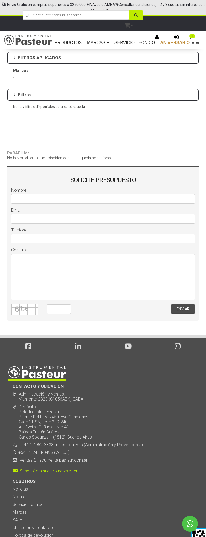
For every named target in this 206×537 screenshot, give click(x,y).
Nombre (19, 150)
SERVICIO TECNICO (134, 42)
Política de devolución (33, 495)
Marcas (20, 472)
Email (16, 170)
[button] (128, 24)
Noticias (20, 449)
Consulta (19, 209)
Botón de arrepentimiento (36, 502)
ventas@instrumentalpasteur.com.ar (53, 420)
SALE (17, 479)
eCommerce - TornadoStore (81, 524)
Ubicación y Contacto (33, 487)
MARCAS (98, 42)
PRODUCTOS (68, 42)
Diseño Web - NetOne (46, 524)
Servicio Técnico (28, 464)
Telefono (19, 189)
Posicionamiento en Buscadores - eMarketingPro (135, 524)
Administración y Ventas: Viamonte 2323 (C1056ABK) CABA (48, 356)
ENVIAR (182, 269)
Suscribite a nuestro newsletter (45, 430)
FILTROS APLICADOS (37, 57)
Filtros (22, 90)
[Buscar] (136, 15)
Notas (18, 456)
